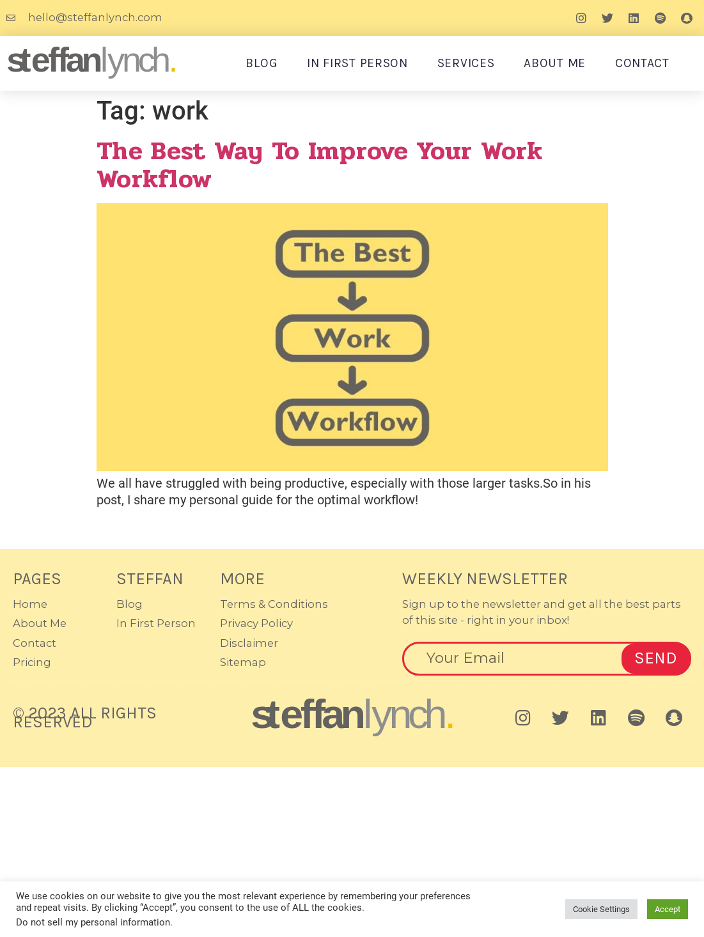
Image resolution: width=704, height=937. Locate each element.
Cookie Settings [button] (601, 909)
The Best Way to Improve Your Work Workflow (320, 165)
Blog (262, 63)
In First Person (357, 63)
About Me (555, 63)
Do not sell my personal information (93, 922)
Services (466, 63)
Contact (642, 63)
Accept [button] (667, 909)
